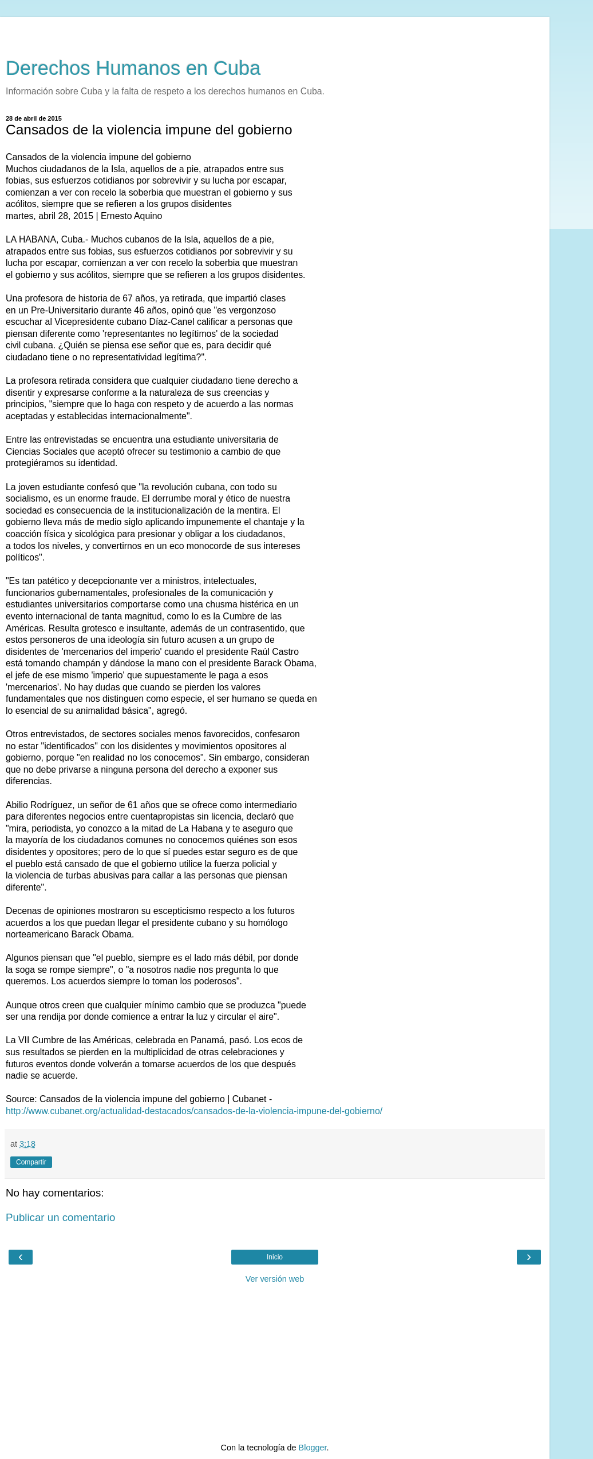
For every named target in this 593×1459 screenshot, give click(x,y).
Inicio (275, 1257)
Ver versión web (275, 1278)
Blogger (313, 1447)
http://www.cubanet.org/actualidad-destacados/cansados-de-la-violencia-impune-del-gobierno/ (194, 1111)
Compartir (31, 1162)
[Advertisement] (274, 31)
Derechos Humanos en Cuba (133, 68)
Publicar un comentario (60, 1217)
